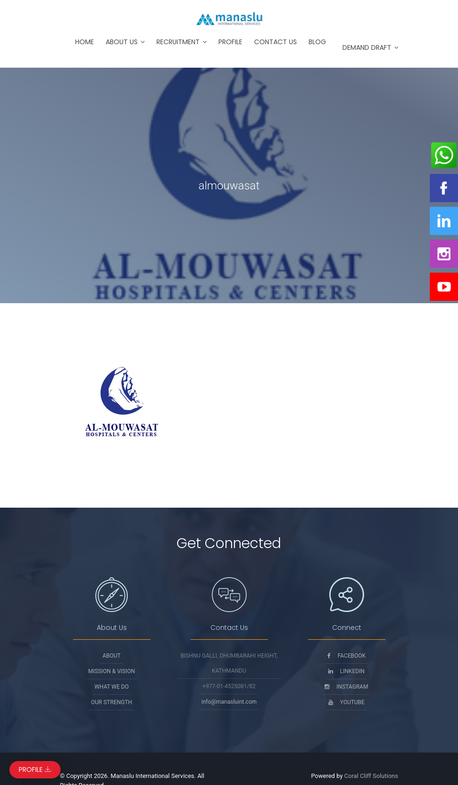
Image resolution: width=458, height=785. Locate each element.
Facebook (346, 655)
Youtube (346, 702)
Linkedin (346, 671)
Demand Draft (366, 47)
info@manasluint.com (229, 702)
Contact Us (275, 42)
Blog (317, 42)
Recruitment (178, 42)
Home (84, 42)
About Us (122, 42)
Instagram (346, 686)
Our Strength (111, 702)
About (111, 655)
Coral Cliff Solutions (371, 775)
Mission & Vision (111, 671)
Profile (230, 42)
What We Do (111, 686)
